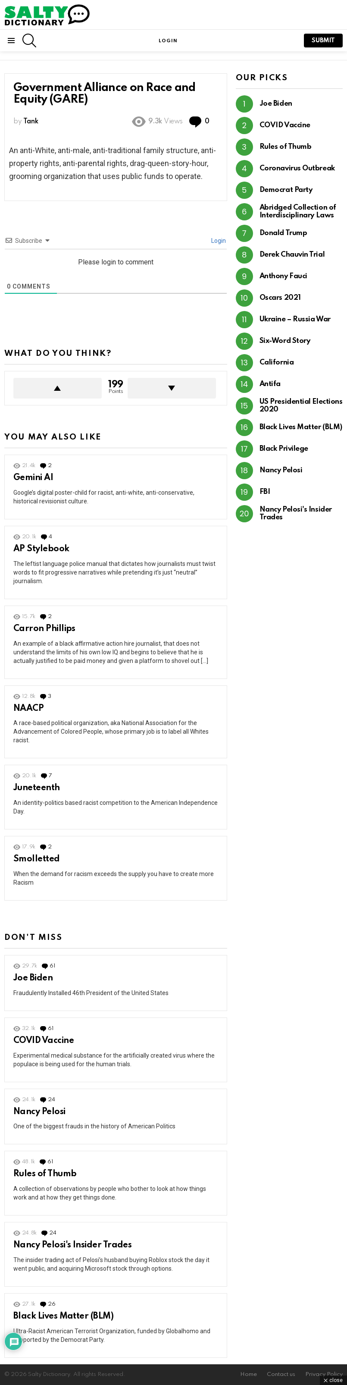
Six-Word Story (284, 341)
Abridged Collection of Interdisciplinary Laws (297, 211)
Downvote (172, 388)
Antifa (270, 384)
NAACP (28, 708)
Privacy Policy (324, 1374)
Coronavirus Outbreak (297, 168)
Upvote (57, 388)
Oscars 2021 (280, 297)
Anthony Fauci (283, 276)
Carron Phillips (44, 629)
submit (323, 41)
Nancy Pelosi (39, 1112)
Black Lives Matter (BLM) (63, 1316)
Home (248, 1374)
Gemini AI (33, 478)
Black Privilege (283, 448)
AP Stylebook (41, 549)
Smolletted (36, 859)
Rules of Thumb (44, 1174)
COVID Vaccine (43, 1040)
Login (218, 240)
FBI (264, 492)
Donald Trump (283, 233)
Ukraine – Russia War (295, 319)
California (276, 362)
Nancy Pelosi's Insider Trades (72, 1245)
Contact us (281, 1374)
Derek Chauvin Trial (292, 254)
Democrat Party (286, 190)
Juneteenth (36, 788)
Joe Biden (33, 978)
